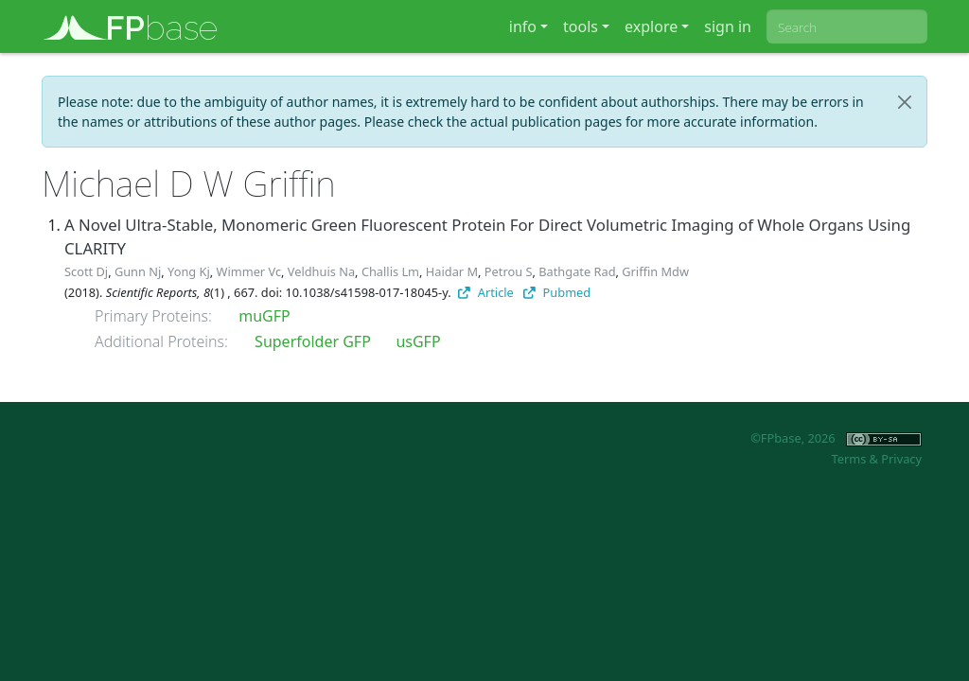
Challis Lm (390, 271)
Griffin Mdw (655, 271)
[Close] (904, 102)
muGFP (264, 316)
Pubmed (556, 292)
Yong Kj (188, 271)
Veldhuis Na (321, 271)
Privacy (901, 458)
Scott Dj (86, 271)
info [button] (523, 26)
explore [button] (651, 26)
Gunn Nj (138, 271)
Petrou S (508, 271)
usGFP (418, 341)
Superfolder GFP (313, 341)
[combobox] (846, 26)
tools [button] (580, 26)
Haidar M (452, 271)
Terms (848, 458)
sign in (727, 26)
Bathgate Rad (576, 271)
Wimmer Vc (249, 271)
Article (486, 292)
